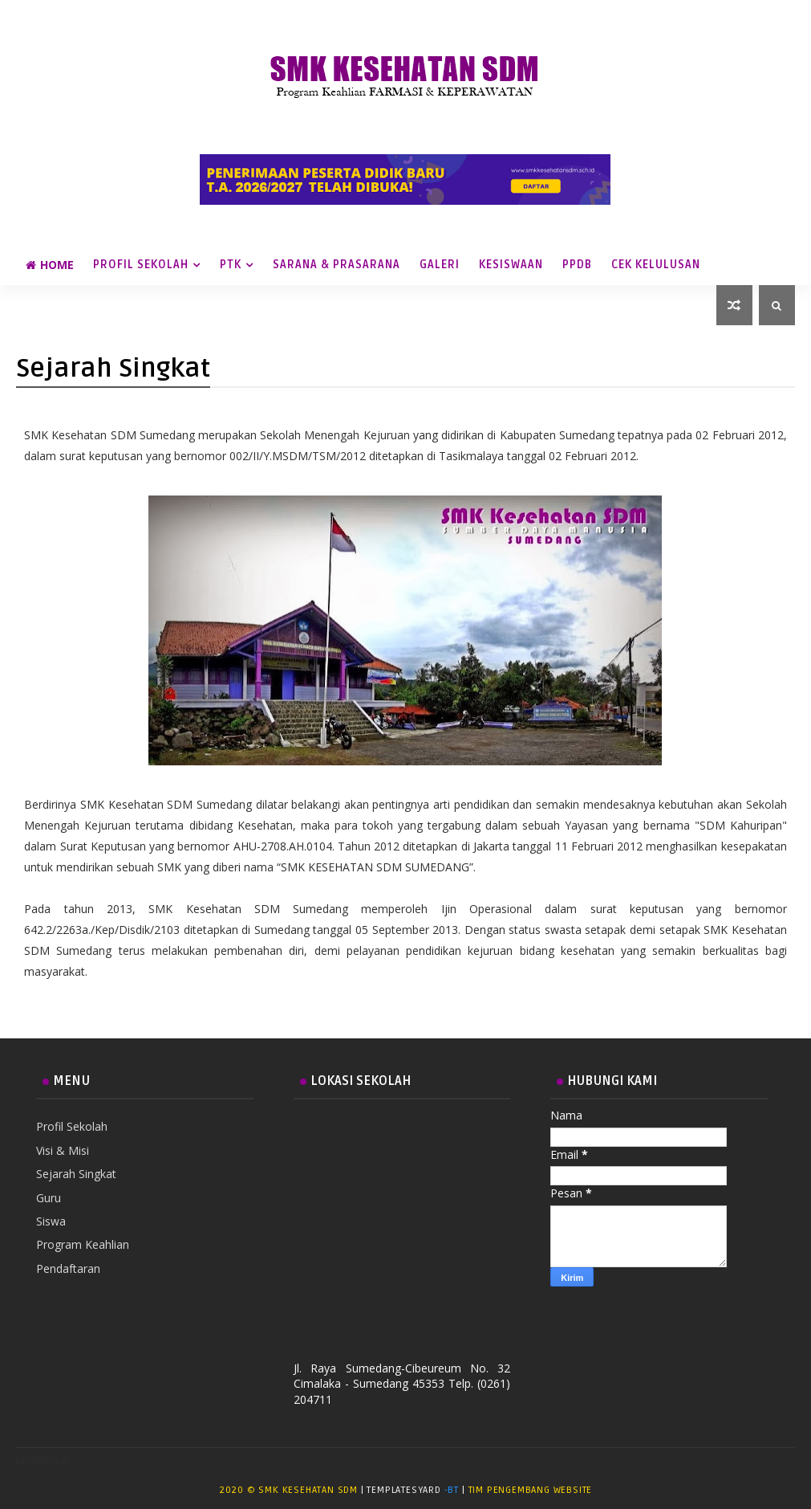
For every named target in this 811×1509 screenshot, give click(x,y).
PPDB (577, 264)
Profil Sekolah (141, 264)
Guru (48, 1197)
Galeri (440, 264)
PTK (230, 264)
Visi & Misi (62, 1150)
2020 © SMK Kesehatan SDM (288, 1490)
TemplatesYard (405, 1490)
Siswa (51, 1221)
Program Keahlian (82, 1244)
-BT (451, 1490)
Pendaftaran (68, 1268)
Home (50, 264)
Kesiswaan (511, 264)
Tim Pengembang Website (530, 1490)
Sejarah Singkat (76, 1173)
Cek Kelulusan (655, 264)
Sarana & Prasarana (336, 264)
